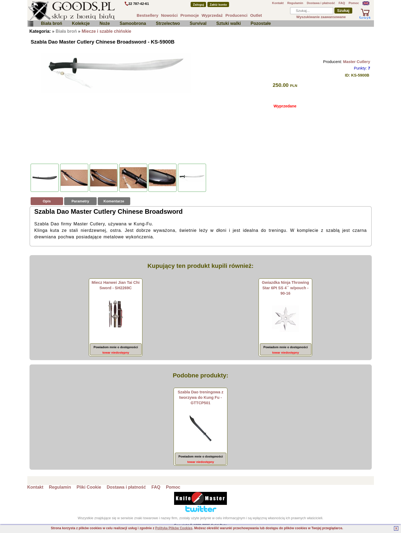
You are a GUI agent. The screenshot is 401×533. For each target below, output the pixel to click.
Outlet (256, 15)
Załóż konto (218, 4)
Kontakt (278, 3)
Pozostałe (261, 23)
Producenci (236, 15)
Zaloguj (198, 4)
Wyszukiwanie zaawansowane (321, 17)
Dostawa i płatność (321, 3)
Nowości (169, 15)
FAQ (341, 3)
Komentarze (113, 201)
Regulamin (295, 3)
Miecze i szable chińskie (106, 31)
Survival (198, 23)
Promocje (189, 15)
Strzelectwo (168, 23)
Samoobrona (133, 23)
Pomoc (353, 3)
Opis (47, 201)
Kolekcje (81, 23)
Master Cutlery (356, 62)
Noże (104, 23)
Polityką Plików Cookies (173, 528)
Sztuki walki (228, 23)
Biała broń (51, 23)
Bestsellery (147, 15)
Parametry (80, 201)
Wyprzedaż (212, 15)
